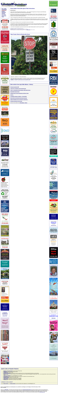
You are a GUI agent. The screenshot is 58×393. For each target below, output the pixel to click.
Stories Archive (4, 15)
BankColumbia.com (53, 28)
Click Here (53, 318)
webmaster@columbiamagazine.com (27, 389)
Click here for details (5, 50)
